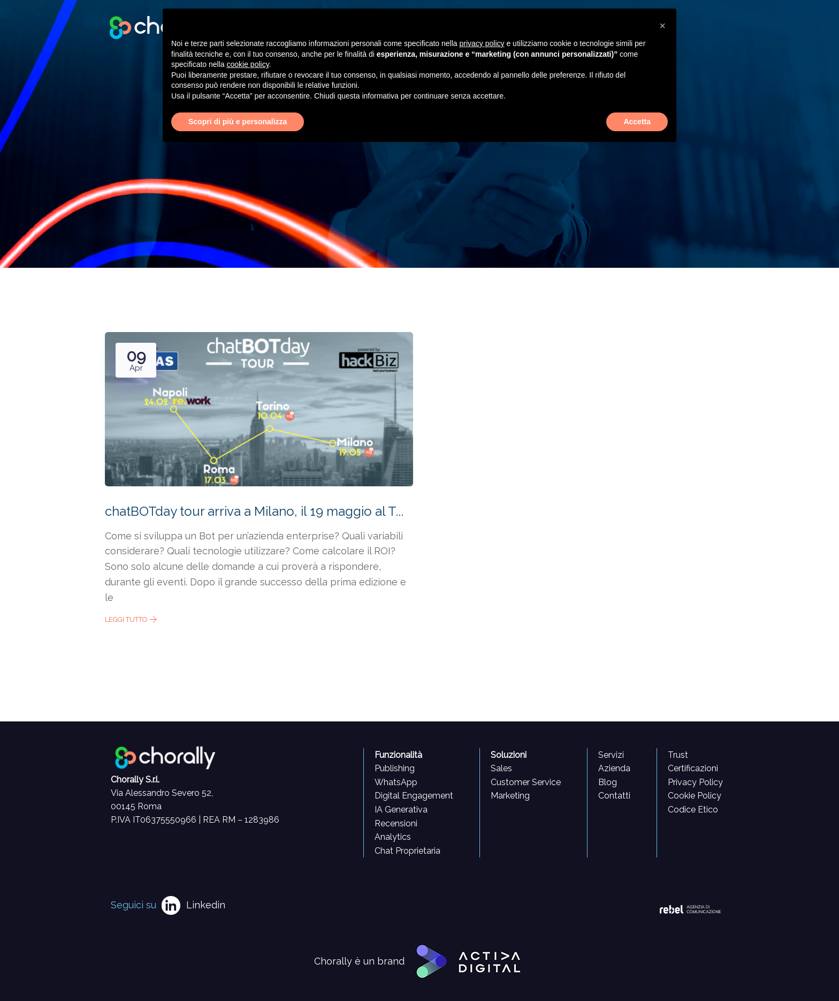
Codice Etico (693, 809)
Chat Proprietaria (407, 851)
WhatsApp (396, 782)
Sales (501, 768)
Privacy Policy (695, 782)
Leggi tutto (131, 619)
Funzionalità (398, 755)
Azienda (614, 768)
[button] (662, 25)
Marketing (510, 796)
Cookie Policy (694, 796)
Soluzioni (509, 755)
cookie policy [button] (248, 64)
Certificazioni (693, 768)
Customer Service (526, 782)
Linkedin (205, 904)
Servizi (611, 755)
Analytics (393, 837)
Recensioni (396, 823)
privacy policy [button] (482, 43)
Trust (678, 755)
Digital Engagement (414, 796)
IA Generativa (401, 809)
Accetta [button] (637, 121)
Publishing (395, 768)
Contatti (614, 796)
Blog (607, 782)
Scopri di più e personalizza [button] (237, 121)
